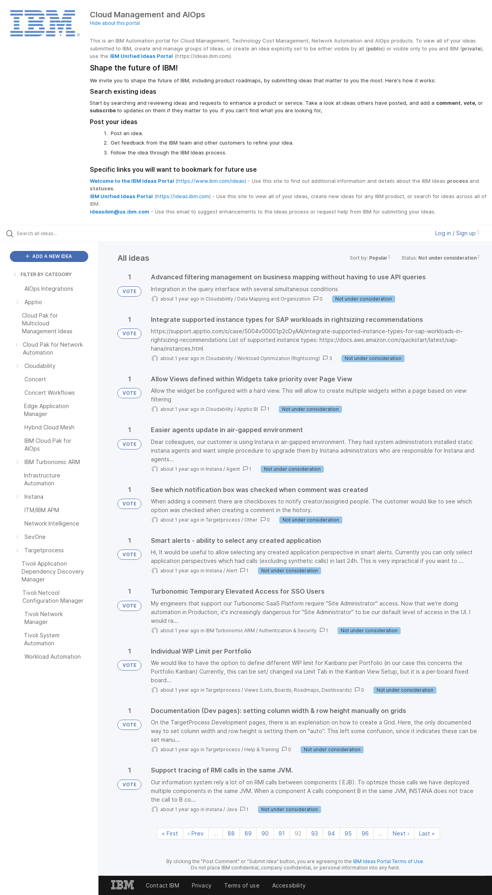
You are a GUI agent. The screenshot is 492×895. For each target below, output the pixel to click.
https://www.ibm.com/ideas (211, 181)
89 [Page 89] (248, 833)
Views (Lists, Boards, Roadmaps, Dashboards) (298, 690)
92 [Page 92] (298, 833)
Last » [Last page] (427, 833)
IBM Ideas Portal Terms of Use (388, 861)
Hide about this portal (115, 23)
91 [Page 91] (281, 833)
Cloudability (219, 299)
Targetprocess (223, 520)
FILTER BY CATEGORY (42, 274)
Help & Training (261, 749)
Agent (233, 469)
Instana (214, 469)
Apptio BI (247, 409)
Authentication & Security (288, 630)
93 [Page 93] (314, 833)
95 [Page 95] (348, 833)
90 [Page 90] (265, 833)
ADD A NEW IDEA (49, 256)
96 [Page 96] (365, 833)
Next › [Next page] (401, 833)
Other (251, 520)
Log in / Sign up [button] (457, 233)
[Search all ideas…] (59, 233)
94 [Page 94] (331, 833)
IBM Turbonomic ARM (230, 630)
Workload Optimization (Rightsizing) (278, 358)
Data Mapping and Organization (273, 299)
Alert (231, 571)
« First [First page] (170, 833)
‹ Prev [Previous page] (196, 833)
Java (231, 809)
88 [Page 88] (231, 833)
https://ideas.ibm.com (182, 196)
